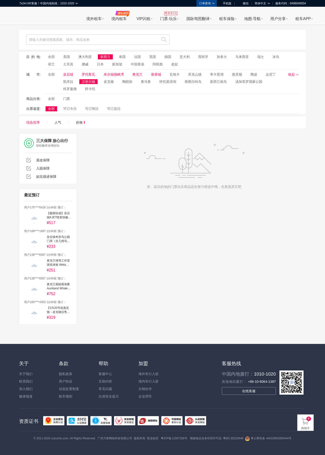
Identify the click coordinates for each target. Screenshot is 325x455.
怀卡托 (90, 89)
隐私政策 (65, 374)
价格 (80, 122)
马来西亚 (242, 57)
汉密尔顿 (88, 82)
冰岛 (275, 57)
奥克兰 (137, 74)
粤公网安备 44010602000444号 (268, 438)
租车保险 (227, 19)
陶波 (254, 74)
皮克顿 (109, 82)
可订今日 (70, 109)
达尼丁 (271, 74)
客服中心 (105, 374)
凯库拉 (68, 82)
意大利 (185, 57)
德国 (167, 57)
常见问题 (105, 389)
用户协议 (65, 381)
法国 (137, 57)
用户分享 (278, 19)
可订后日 (114, 109)
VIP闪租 (143, 19)
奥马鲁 (146, 82)
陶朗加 (127, 82)
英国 (152, 57)
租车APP (303, 19)
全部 (51, 57)
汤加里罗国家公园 (248, 82)
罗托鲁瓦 (88, 74)
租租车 (25, 16)
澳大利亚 (85, 57)
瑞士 (260, 57)
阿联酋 (158, 64)
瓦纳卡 (174, 74)
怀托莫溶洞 (167, 82)
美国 (66, 57)
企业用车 (145, 396)
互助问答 (105, 381)
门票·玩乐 (168, 19)
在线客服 (249, 391)
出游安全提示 (109, 396)
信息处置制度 (69, 389)
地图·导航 (252, 19)
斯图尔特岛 (193, 82)
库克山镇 (195, 74)
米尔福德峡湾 (114, 74)
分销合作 (145, 389)
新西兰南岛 (218, 82)
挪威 (85, 64)
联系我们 (26, 381)
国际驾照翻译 (198, 19)
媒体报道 (26, 396)
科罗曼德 (70, 89)
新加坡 (117, 64)
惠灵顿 (237, 74)
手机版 (225, 3)
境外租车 (94, 19)
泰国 (122, 57)
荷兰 (51, 64)
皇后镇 (68, 74)
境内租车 (119, 19)
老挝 (174, 64)
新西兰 (105, 57)
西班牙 (203, 57)
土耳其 (68, 64)
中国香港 (137, 64)
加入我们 (26, 389)
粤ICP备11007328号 (174, 438)
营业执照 (152, 438)
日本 (100, 64)
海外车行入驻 (148, 374)
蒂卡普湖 (216, 74)
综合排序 (33, 122)
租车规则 (65, 396)
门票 (66, 99)
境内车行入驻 (148, 381)
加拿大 (222, 57)
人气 (57, 122)
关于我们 (26, 374)
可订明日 (92, 109)
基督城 (156, 74)
